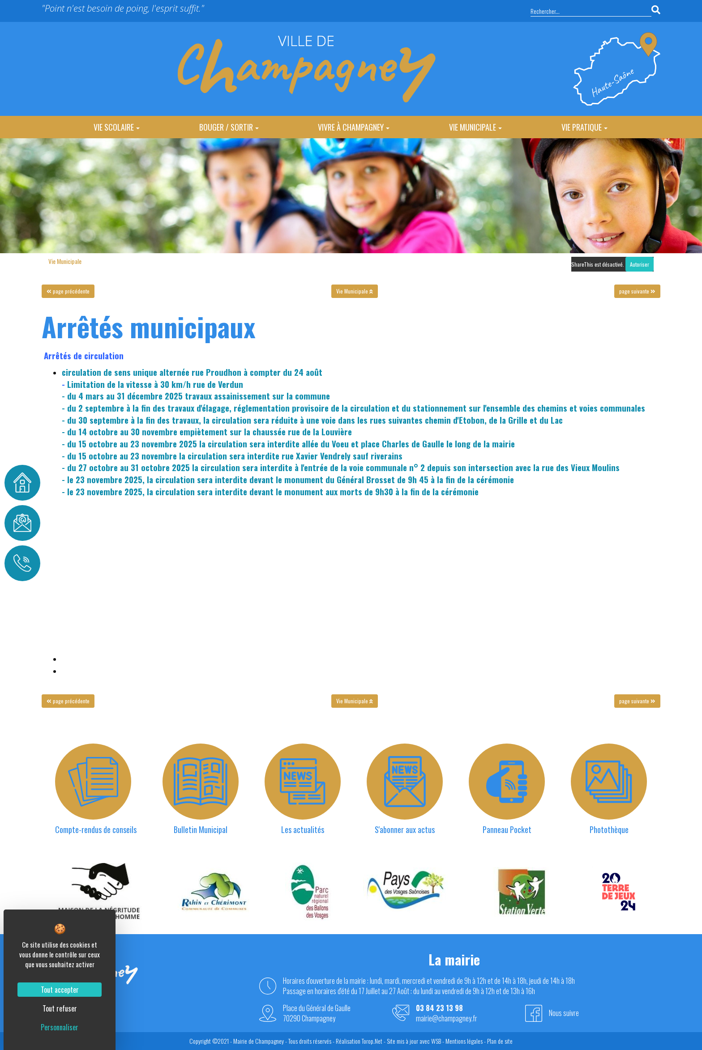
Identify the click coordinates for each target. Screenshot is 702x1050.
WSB (436, 1041)
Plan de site (500, 1041)
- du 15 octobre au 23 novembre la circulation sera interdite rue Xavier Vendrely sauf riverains (232, 456)
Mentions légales (464, 1041)
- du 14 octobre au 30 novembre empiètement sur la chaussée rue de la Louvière (207, 431)
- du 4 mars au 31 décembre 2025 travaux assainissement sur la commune (196, 396)
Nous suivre (564, 1012)
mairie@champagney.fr (446, 1018)
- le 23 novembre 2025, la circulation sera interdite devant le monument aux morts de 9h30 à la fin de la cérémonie (270, 491)
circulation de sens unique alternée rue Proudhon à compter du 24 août (192, 372)
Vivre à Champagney (354, 127)
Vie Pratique (584, 127)
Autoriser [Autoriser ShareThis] (639, 264)
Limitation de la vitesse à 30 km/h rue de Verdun (155, 384)
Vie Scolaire (117, 127)
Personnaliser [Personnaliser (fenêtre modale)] (59, 1027)
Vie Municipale (475, 127)
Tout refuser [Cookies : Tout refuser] (60, 1008)
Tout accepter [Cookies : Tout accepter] (60, 989)
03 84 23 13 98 (439, 1008)
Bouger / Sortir (229, 127)
